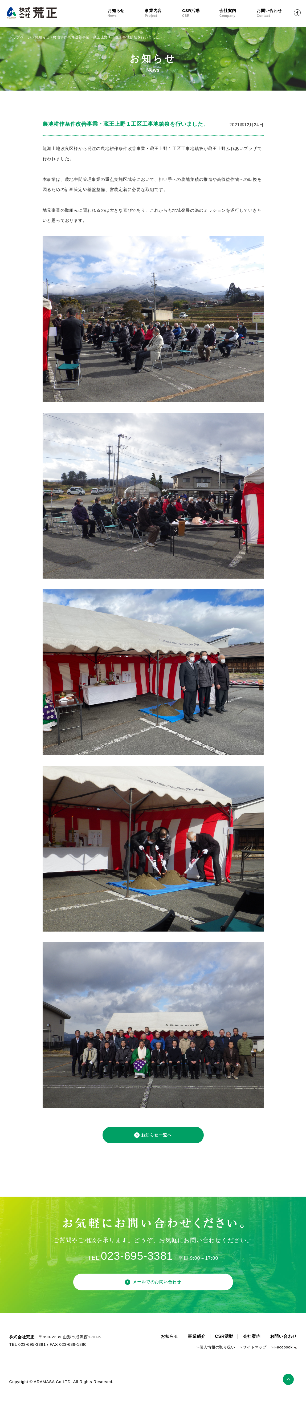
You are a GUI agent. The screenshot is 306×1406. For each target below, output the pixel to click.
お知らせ (126, 13)
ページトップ (290, 1388)
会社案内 (238, 13)
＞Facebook (282, 1357)
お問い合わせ (275, 13)
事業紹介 (197, 1346)
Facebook (297, 12)
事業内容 (163, 13)
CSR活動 (200, 13)
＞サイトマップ (253, 1357)
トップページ (20, 37)
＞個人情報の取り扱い (215, 1357)
